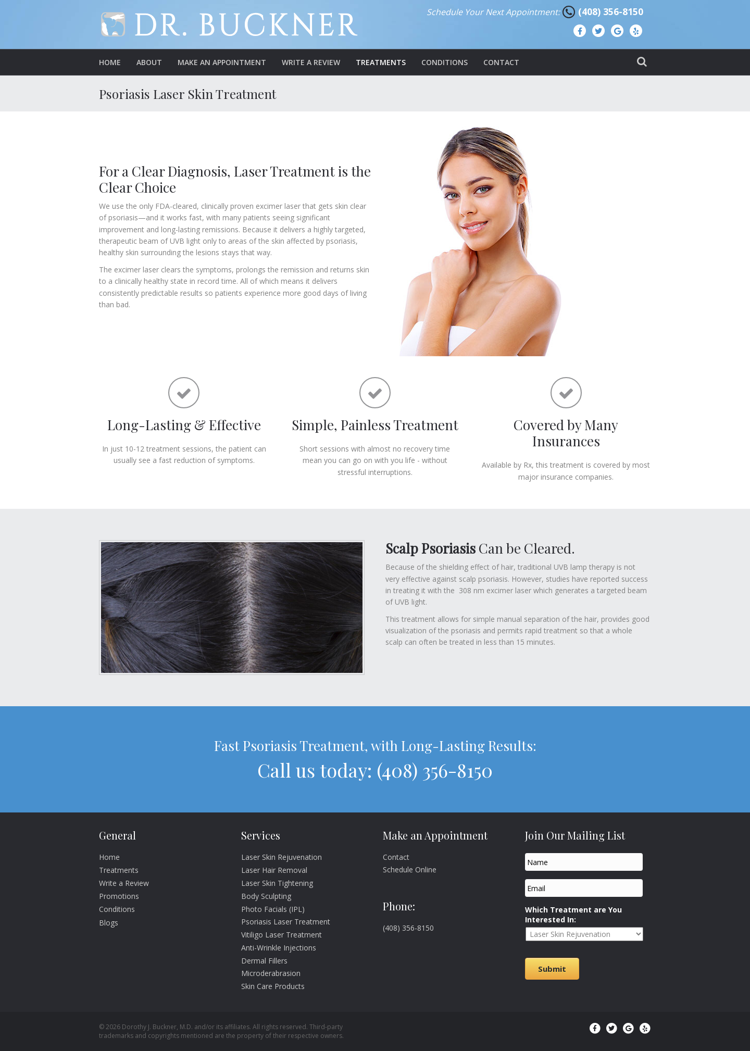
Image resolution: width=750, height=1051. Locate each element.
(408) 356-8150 (610, 11)
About (149, 62)
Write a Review (311, 62)
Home (110, 62)
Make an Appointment (222, 62)
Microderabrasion (271, 973)
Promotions (119, 896)
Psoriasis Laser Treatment (285, 922)
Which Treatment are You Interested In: (573, 914)
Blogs (108, 923)
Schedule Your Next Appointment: (494, 12)
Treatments (381, 62)
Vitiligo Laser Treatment (281, 935)
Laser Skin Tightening (277, 883)
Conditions (444, 62)
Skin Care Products (273, 986)
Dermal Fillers (264, 961)
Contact (501, 62)
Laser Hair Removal (274, 870)
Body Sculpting (266, 896)
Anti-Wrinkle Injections (278, 948)
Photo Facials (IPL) (273, 909)
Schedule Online (409, 869)
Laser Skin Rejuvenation (281, 857)
